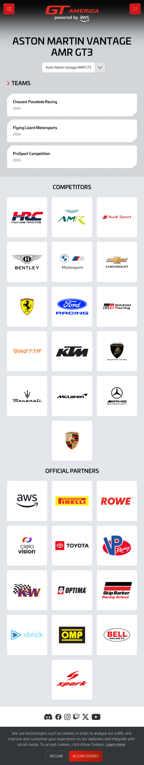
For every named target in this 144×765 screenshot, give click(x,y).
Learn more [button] (115, 744)
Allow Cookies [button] (86, 756)
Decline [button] (56, 756)
